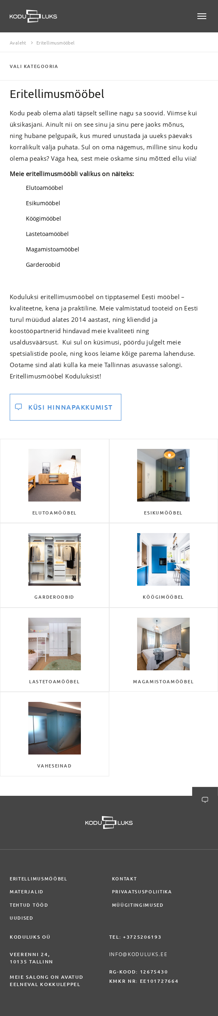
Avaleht (18, 42)
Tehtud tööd (29, 905)
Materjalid (27, 891)
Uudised (22, 918)
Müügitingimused (138, 905)
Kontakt (124, 878)
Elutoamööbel (44, 187)
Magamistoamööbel (52, 249)
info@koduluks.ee (138, 954)
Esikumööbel (43, 203)
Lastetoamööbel (47, 234)
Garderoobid (43, 264)
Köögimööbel (43, 218)
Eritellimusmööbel (39, 878)
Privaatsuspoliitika (142, 891)
